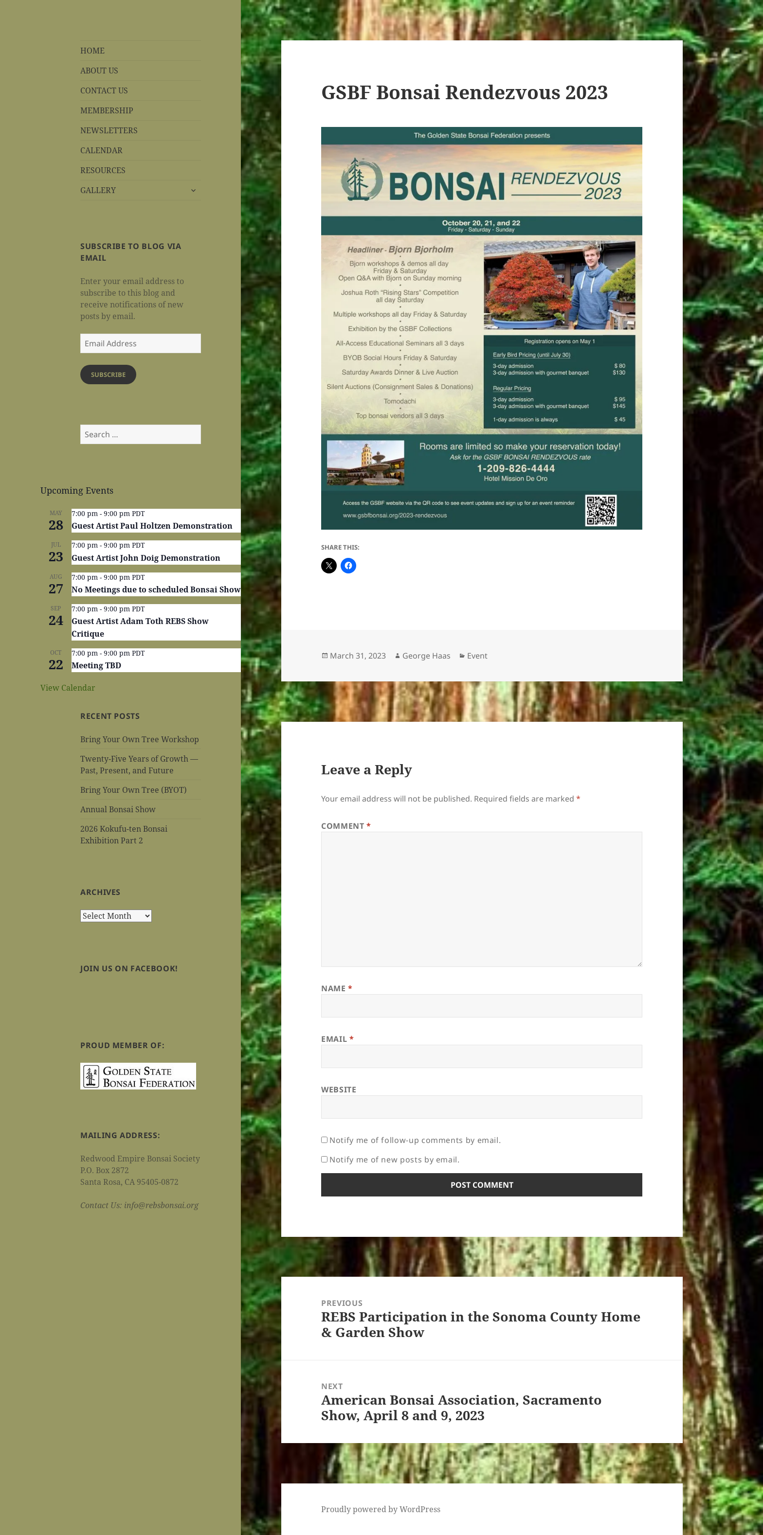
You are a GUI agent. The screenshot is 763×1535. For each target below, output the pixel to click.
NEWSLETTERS (109, 130)
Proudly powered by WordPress (380, 1509)
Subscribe (108, 374)
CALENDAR (101, 150)
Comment (346, 826)
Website (338, 1089)
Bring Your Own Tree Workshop (139, 739)
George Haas (426, 655)
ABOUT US (99, 70)
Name (337, 988)
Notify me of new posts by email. (394, 1159)
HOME (92, 50)
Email (337, 1039)
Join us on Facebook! (129, 968)
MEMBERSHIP (106, 110)
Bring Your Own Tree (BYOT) (133, 790)
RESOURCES (103, 170)
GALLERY (98, 190)
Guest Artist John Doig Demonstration (146, 558)
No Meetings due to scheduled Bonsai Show (156, 589)
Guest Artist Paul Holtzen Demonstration (152, 525)
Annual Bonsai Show (118, 809)
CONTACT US (104, 90)
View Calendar (67, 687)
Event (477, 655)
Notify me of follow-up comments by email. (415, 1140)
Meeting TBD (96, 665)
